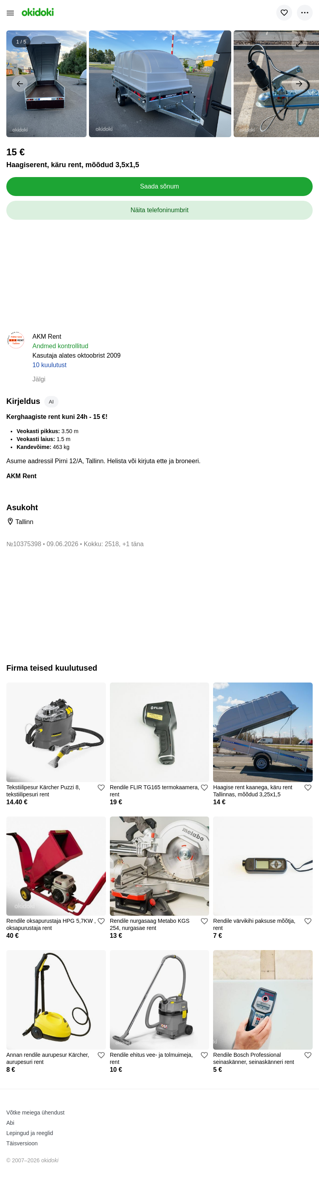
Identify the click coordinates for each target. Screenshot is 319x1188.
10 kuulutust (49, 365)
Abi (10, 1123)
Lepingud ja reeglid (29, 1133)
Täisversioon (22, 1143)
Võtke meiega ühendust (35, 1112)
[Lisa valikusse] (284, 13)
